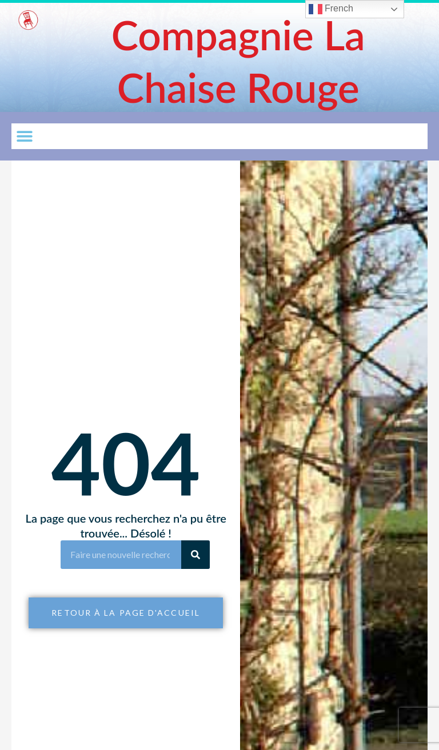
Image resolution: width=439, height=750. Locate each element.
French (331, 9)
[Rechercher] (195, 554)
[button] (24, 136)
